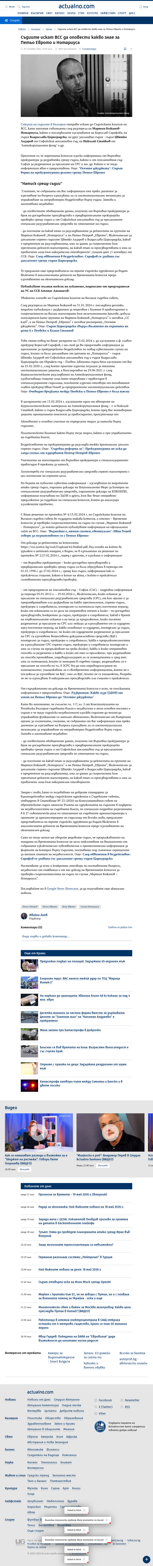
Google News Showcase (62, 888)
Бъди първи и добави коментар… (46, 936)
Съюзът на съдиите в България (43, 124)
